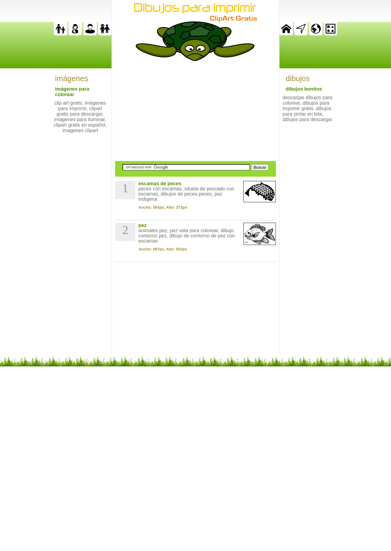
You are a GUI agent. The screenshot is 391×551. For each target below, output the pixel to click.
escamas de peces (159, 183)
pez (142, 225)
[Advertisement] (195, 111)
